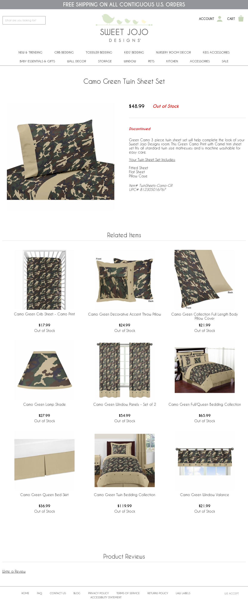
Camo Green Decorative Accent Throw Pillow (124, 314)
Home (25, 593)
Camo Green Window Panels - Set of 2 (124, 404)
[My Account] (220, 19)
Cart (231, 18)
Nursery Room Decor (173, 52)
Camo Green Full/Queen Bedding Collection (204, 404)
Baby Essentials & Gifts (37, 61)
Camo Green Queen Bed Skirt (44, 495)
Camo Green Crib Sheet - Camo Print (44, 314)
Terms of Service (128, 593)
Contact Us (58, 593)
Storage (105, 61)
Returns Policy (157, 593)
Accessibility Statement (105, 597)
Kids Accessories (216, 52)
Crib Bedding (64, 52)
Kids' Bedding (134, 52)
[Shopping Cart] (240, 18)
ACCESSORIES (200, 61)
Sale (225, 61)
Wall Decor (76, 61)
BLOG (76, 593)
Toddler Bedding (99, 52)
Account (206, 18)
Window (130, 61)
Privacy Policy (98, 593)
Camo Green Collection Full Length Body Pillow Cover (204, 316)
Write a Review (14, 571)
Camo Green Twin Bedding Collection (124, 495)
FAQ (39, 593)
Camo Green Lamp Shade (44, 404)
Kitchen (172, 61)
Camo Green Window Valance (204, 495)
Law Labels (183, 593)
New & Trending (30, 52)
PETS (151, 61)
